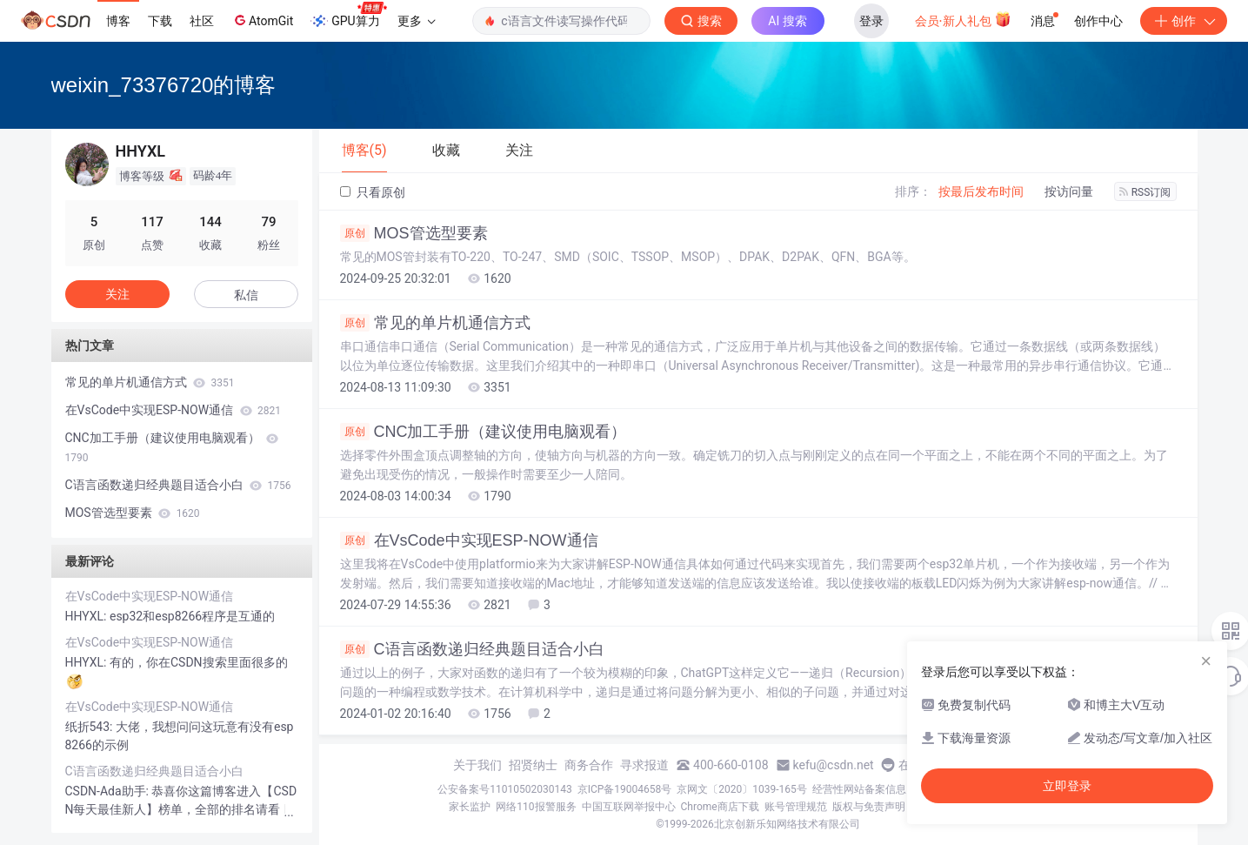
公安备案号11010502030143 (504, 789)
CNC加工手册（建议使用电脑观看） (483, 431)
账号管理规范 (795, 807)
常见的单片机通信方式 (435, 323)
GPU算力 (348, 16)
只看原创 (372, 192)
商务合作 (588, 765)
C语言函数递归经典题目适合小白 (472, 649)
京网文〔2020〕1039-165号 (742, 789)
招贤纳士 (533, 765)
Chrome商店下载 (720, 807)
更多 (416, 21)
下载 (160, 21)
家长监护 (470, 807)
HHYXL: (87, 616)
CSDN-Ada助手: (108, 791)
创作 (1183, 21)
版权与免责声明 (868, 807)
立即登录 (1067, 786)
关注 (117, 294)
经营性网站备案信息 (859, 789)
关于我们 (477, 765)
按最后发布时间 (981, 191)
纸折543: (90, 727)
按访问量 (1068, 191)
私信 (246, 295)
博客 (118, 21)
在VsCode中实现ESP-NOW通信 (469, 540)
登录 (871, 21)
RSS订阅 (1145, 192)
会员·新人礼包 (963, 19)
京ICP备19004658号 (624, 789)
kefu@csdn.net (833, 765)
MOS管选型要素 (414, 233)
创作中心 (1098, 21)
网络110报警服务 (536, 807)
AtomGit (262, 20)
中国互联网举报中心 (629, 807)
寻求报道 (644, 765)
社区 (202, 21)
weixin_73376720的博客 (164, 85)
